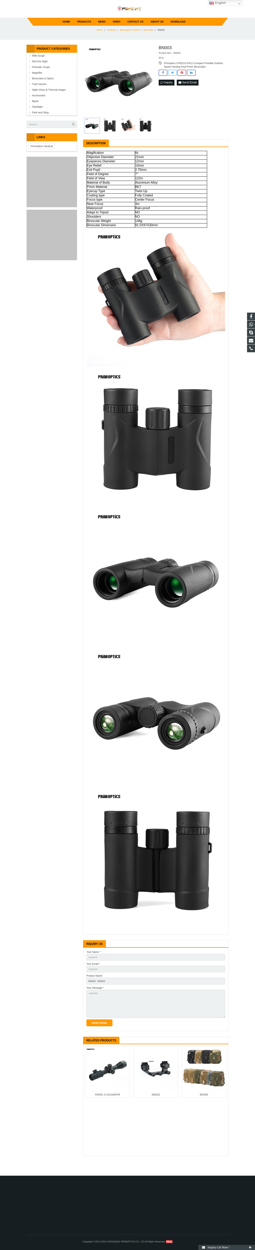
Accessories (38, 106)
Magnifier (37, 83)
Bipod (35, 112)
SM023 (156, 1107)
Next (149, 91)
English (217, 3)
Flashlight (37, 117)
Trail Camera (39, 94)
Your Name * (93, 962)
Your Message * (95, 999)
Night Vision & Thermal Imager (49, 100)
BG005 (204, 1107)
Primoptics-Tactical (42, 156)
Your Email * (93, 975)
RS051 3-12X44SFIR (107, 1107)
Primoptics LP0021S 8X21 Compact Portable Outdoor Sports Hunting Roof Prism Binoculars (193, 74)
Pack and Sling (40, 123)
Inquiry (166, 93)
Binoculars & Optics (43, 89)
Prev (87, 91)
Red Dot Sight (39, 72)
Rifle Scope (38, 66)
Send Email (187, 93)
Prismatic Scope (41, 77)
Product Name (94, 987)
